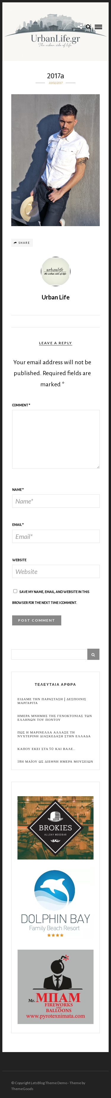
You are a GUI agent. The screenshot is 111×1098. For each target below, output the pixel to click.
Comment (21, 405)
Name (18, 490)
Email (18, 525)
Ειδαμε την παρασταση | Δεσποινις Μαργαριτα (51, 701)
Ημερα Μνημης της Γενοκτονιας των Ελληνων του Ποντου (54, 718)
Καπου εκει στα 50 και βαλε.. (46, 749)
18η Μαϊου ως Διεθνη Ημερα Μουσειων (55, 762)
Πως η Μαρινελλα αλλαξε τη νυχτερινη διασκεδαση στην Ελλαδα (54, 734)
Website (19, 560)
